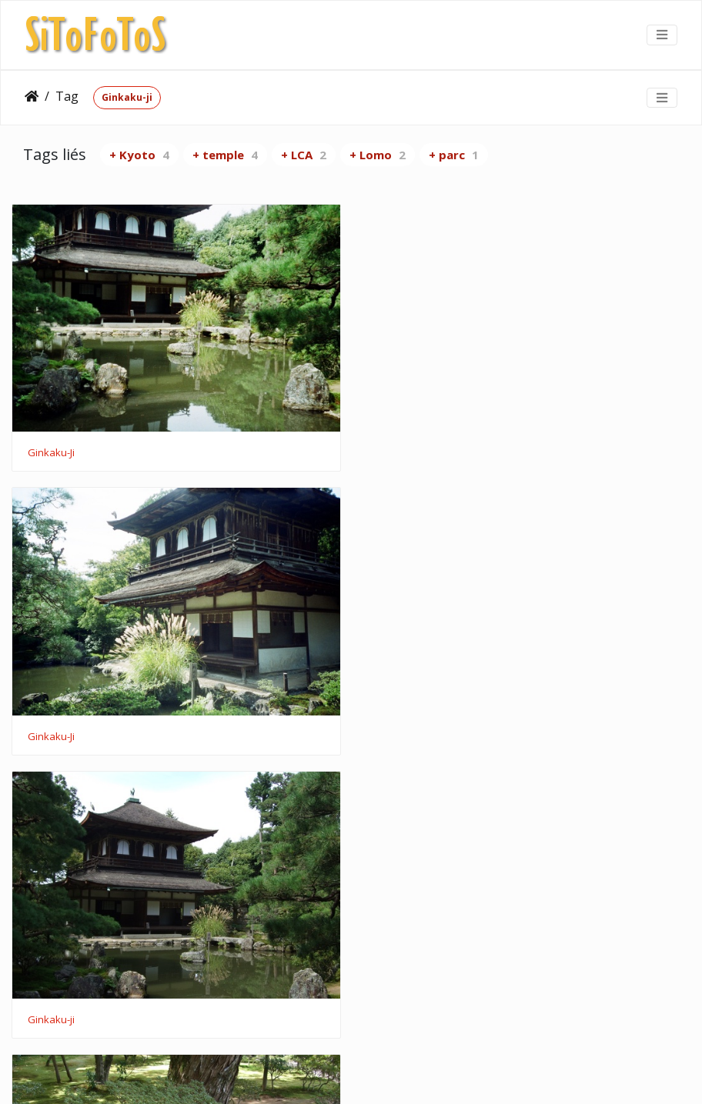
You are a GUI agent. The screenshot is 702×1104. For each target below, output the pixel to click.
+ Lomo (377, 154)
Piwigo (292, 1072)
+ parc (454, 154)
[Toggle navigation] (662, 35)
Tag (67, 96)
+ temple (225, 154)
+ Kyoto (139, 154)
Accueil (31, 96)
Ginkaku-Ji (51, 451)
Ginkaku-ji (127, 97)
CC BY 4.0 (468, 1072)
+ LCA (303, 154)
